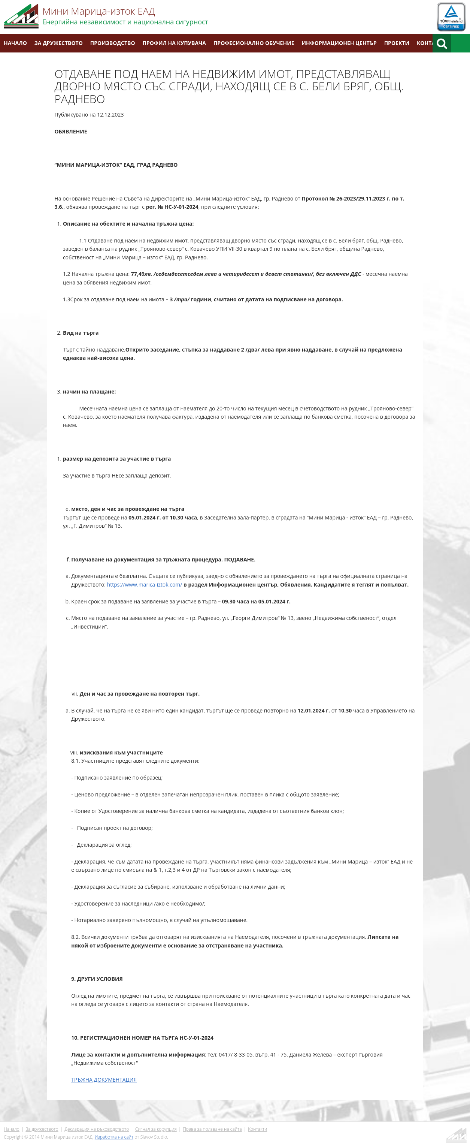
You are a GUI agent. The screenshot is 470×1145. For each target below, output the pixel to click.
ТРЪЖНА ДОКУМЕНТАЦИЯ (104, 1079)
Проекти (396, 42)
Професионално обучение (253, 42)
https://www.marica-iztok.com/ (144, 584)
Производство (112, 42)
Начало (15, 42)
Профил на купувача (174, 42)
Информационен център (339, 42)
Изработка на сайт (114, 1137)
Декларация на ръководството (96, 1129)
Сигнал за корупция (156, 1129)
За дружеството (58, 42)
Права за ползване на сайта (212, 1129)
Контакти (431, 42)
